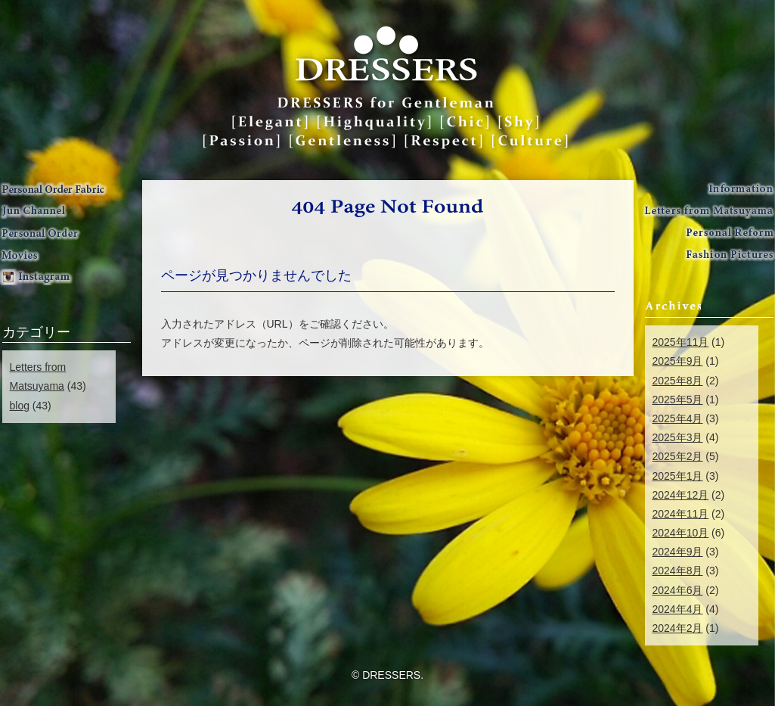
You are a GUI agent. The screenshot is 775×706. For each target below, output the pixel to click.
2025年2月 (678, 456)
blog (19, 406)
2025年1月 (678, 476)
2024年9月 (678, 552)
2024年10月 (681, 533)
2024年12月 (681, 495)
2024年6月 (678, 590)
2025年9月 (678, 361)
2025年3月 (678, 437)
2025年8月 (678, 381)
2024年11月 (681, 514)
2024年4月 (678, 609)
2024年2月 (678, 628)
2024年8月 (678, 570)
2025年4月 (678, 418)
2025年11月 (681, 342)
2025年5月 (678, 399)
